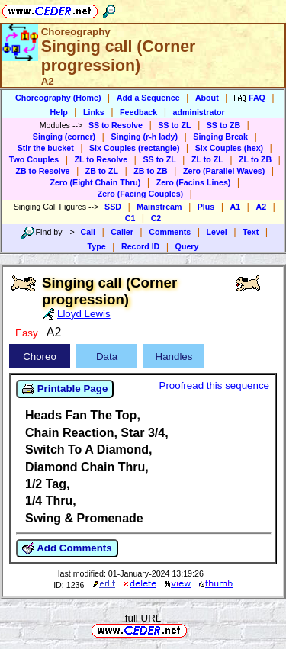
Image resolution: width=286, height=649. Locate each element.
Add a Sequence (148, 97)
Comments (170, 231)
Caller (122, 231)
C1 (130, 218)
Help (59, 112)
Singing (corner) (64, 136)
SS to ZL (174, 125)
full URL (143, 618)
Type (97, 246)
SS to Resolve (115, 125)
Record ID (140, 246)
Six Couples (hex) (229, 148)
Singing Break (220, 136)
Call (87, 231)
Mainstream (159, 206)
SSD (112, 206)
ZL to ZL (207, 159)
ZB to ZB (150, 170)
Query (187, 246)
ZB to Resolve (42, 170)
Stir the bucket (46, 148)
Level (217, 231)
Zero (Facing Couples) (141, 193)
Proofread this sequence (214, 385)
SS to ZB (223, 125)
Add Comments (67, 548)
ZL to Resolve (101, 159)
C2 (156, 218)
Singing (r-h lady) (144, 136)
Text (251, 231)
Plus (206, 206)
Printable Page (65, 389)
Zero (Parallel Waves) (224, 170)
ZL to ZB (255, 159)
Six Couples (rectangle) (134, 148)
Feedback (138, 112)
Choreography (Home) (58, 97)
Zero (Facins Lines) (193, 182)
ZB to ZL (101, 170)
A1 (235, 206)
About (207, 97)
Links (93, 112)
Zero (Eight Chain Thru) (95, 182)
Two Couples (34, 159)
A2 (260, 206)
